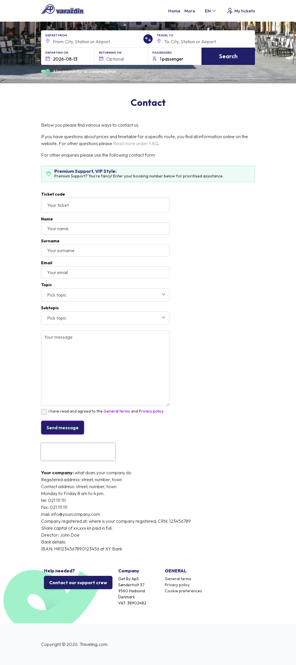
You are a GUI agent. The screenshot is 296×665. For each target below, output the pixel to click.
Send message (63, 427)
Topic (46, 284)
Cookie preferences (183, 590)
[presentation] (78, 451)
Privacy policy (151, 411)
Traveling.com (93, 644)
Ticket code (53, 194)
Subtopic (50, 307)
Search (228, 56)
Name (47, 219)
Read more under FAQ (135, 143)
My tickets (240, 10)
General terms (116, 411)
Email (46, 262)
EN (211, 11)
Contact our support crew (78, 582)
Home (174, 11)
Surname (50, 240)
